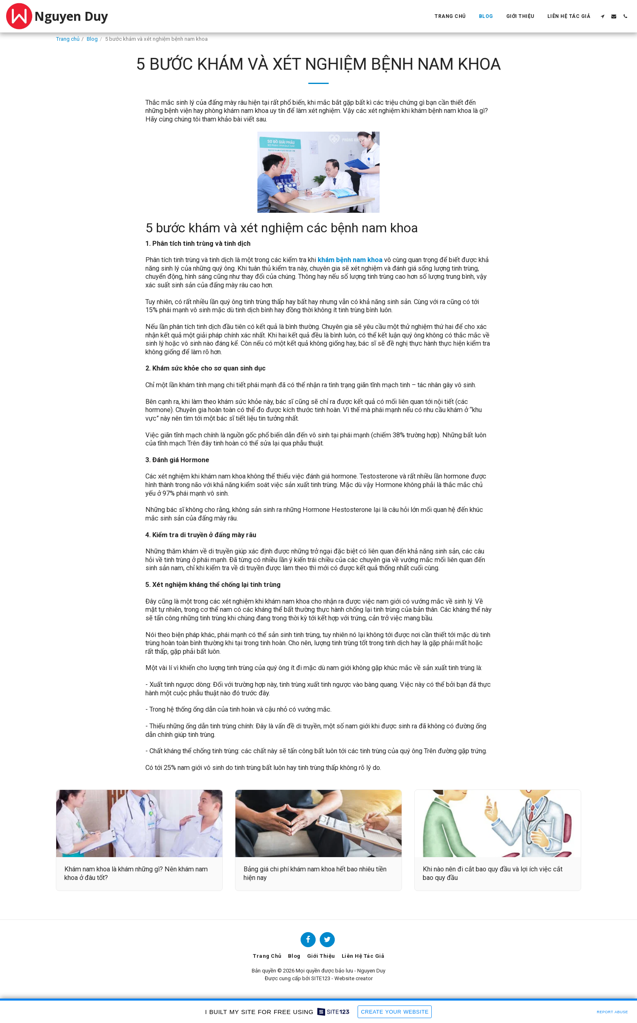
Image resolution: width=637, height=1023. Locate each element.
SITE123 (320, 978)
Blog (92, 39)
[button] (602, 16)
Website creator (353, 978)
